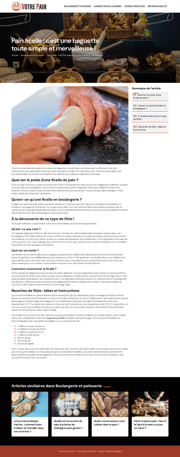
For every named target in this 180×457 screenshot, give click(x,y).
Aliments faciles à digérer (108, 6)
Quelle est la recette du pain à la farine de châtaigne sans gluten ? (68, 424)
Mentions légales (114, 451)
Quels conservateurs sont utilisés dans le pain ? (109, 422)
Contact (101, 451)
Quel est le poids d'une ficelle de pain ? (147, 96)
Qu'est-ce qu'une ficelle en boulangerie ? (149, 107)
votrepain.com (68, 451)
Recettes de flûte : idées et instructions (149, 128)
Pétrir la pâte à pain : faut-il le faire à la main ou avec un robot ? (150, 424)
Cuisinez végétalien (134, 6)
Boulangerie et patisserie (77, 6)
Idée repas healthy (157, 6)
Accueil (15, 55)
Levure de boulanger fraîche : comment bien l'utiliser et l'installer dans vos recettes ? (29, 426)
